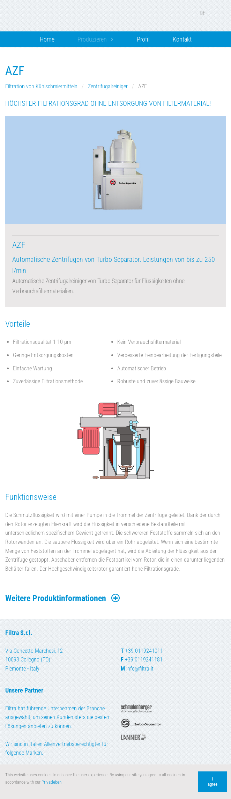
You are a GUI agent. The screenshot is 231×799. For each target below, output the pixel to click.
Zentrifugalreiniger (108, 86)
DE (207, 13)
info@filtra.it (140, 668)
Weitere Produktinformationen (63, 598)
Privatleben (51, 782)
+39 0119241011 (144, 651)
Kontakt (182, 39)
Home (47, 39)
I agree (212, 781)
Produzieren (92, 39)
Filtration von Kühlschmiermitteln (42, 86)
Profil (143, 39)
